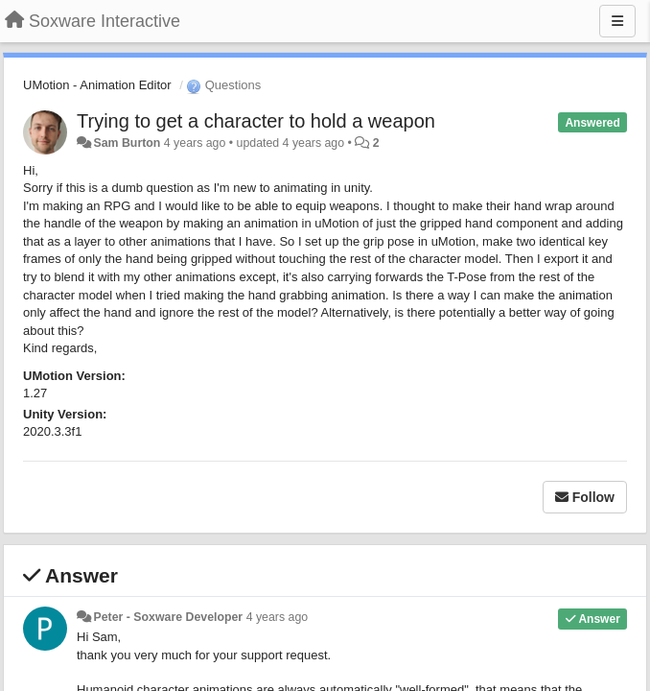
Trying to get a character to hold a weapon (256, 120)
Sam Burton (126, 143)
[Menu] (617, 21)
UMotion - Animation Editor (97, 85)
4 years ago (277, 617)
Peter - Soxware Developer (168, 617)
